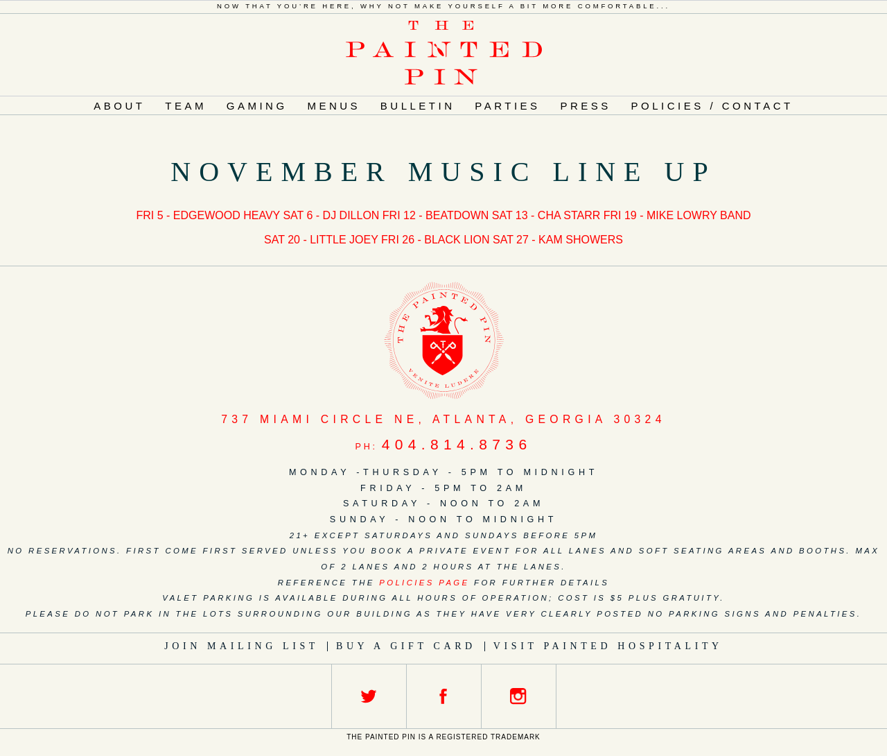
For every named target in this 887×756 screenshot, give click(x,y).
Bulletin (417, 106)
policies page (424, 582)
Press (585, 106)
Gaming (257, 106)
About (119, 106)
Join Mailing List (241, 646)
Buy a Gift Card (406, 646)
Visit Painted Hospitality (608, 646)
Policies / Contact (712, 106)
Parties (507, 106)
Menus (333, 106)
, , (443, 419)
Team (186, 106)
